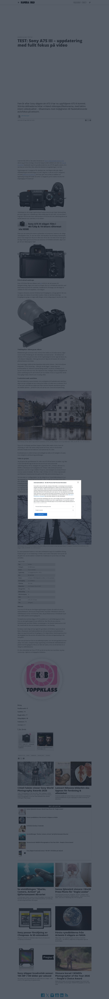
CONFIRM (41, 514)
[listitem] (54, 506)
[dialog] (54, 499)
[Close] (78, 482)
